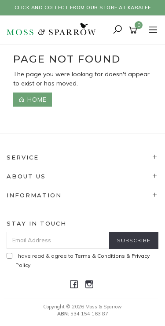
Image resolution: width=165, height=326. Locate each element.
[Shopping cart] (134, 30)
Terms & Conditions (100, 255)
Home (32, 100)
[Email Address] (58, 240)
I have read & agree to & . (78, 260)
